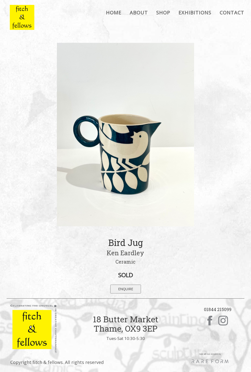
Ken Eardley (125, 253)
